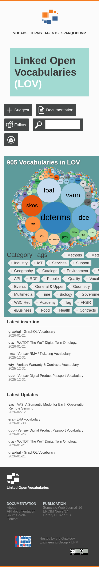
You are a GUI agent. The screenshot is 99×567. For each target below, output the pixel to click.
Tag (68, 302)
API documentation (21, 511)
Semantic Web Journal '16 (62, 507)
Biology (66, 294)
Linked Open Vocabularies (45, 72)
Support (82, 263)
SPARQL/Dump (73, 33)
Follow (20, 125)
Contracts (88, 310)
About (11, 507)
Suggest (21, 110)
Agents (52, 33)
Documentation (59, 110)
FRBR (86, 302)
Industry (21, 263)
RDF (33, 279)
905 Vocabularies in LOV (43, 162)
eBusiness (23, 310)
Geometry (81, 286)
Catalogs (49, 271)
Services (59, 263)
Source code (16, 515)
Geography (23, 271)
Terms (36, 33)
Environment (77, 271)
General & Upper (49, 286)
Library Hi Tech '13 (57, 515)
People (53, 279)
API (17, 279)
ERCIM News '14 (55, 511)
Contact (12, 519)
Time (46, 294)
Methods (74, 255)
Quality (74, 279)
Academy (48, 302)
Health (64, 310)
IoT (40, 263)
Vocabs (20, 33)
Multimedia (23, 294)
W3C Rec (22, 302)
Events (20, 286)
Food (45, 310)
